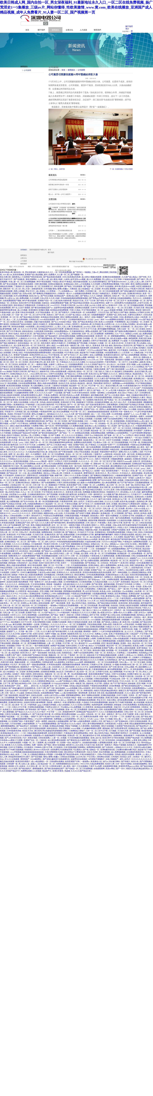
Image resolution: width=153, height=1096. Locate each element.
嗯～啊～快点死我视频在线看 (47, 501)
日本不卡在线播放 (106, 286)
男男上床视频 (106, 525)
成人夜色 (4, 452)
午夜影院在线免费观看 (139, 639)
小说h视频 (58, 393)
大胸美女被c (139, 353)
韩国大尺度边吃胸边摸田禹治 (106, 690)
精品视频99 (46, 478)
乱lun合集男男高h (98, 303)
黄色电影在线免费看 (101, 449)
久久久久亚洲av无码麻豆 (136, 348)
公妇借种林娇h (44, 615)
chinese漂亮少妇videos (39, 374)
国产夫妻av (123, 409)
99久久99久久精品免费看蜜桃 (92, 764)
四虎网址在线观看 (82, 308)
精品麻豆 (118, 371)
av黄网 (93, 639)
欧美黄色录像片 (112, 471)
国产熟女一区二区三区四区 (57, 421)
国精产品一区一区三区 (39, 442)
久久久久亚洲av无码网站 (126, 324)
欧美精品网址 (106, 735)
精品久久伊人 (12, 596)
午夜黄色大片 (53, 497)
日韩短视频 (25, 641)
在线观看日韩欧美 (124, 641)
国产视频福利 (26, 497)
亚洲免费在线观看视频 (116, 532)
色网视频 (86, 492)
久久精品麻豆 (83, 423)
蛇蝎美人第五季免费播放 (65, 546)
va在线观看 (133, 511)
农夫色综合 (104, 518)
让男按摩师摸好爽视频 (110, 284)
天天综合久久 (125, 473)
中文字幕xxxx (42, 639)
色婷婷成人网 (86, 324)
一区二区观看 (56, 558)
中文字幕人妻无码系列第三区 (29, 397)
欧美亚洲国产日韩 (74, 485)
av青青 (148, 570)
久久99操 (4, 494)
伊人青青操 (56, 714)
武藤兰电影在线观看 (42, 322)
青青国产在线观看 (21, 355)
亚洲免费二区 (119, 348)
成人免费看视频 (13, 501)
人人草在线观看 (61, 367)
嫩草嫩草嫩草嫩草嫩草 (104, 535)
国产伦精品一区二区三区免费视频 (118, 400)
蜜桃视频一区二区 (19, 643)
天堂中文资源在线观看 (60, 457)
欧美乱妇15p (117, 499)
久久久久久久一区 (86, 461)
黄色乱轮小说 (24, 440)
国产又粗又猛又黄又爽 (41, 714)
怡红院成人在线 (54, 653)
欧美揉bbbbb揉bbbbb (112, 355)
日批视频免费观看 (76, 364)
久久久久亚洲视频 (60, 577)
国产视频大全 (139, 345)
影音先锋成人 (147, 461)
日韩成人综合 (15, 416)
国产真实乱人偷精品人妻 (112, 622)
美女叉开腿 (13, 440)
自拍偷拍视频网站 (124, 298)
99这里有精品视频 (145, 660)
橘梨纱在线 (48, 513)
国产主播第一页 (57, 435)
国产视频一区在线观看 (108, 608)
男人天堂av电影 (13, 641)
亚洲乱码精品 (94, 565)
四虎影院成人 (67, 653)
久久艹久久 (120, 334)
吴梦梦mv (148, 431)
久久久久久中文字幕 (29, 329)
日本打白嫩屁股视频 (28, 572)
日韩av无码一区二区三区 (134, 712)
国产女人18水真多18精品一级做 (64, 322)
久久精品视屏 (94, 558)
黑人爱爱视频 (8, 712)
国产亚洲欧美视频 (110, 497)
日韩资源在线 (110, 724)
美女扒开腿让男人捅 (37, 362)
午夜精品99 (121, 390)
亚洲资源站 (49, 331)
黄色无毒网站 (31, 279)
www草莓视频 (15, 752)
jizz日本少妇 (93, 587)
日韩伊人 (121, 570)
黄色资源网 (59, 286)
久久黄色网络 (84, 726)
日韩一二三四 (122, 568)
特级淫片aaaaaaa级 (124, 461)
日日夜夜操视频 (85, 582)
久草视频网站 (35, 388)
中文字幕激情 (122, 350)
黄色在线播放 (134, 603)
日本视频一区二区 (90, 338)
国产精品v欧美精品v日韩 (88, 322)
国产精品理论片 (22, 726)
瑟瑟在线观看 (30, 700)
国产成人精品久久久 (60, 360)
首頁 (27, 30)
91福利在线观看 (14, 742)
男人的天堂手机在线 (118, 423)
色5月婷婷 (121, 364)
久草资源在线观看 (7, 523)
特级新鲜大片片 (113, 492)
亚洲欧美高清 (50, 535)
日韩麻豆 (125, 440)
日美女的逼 (147, 315)
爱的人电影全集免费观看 (47, 383)
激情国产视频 (84, 636)
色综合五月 (9, 350)
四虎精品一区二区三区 (43, 561)
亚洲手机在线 (127, 629)
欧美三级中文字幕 (115, 523)
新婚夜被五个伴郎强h (85, 402)
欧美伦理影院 (59, 416)
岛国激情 (89, 400)
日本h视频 (48, 289)
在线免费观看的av (61, 331)
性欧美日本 (117, 624)
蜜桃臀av (113, 289)
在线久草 (116, 296)
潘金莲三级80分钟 (143, 310)
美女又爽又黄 (5, 277)
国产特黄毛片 (64, 312)
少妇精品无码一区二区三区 (21, 485)
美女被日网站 (114, 761)
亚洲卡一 (65, 563)
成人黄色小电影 (56, 279)
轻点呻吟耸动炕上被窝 (135, 570)
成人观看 (85, 553)
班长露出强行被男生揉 (9, 445)
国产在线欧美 (19, 279)
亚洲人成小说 (96, 738)
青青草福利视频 (61, 426)
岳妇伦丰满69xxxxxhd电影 (48, 518)
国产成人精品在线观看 (16, 627)
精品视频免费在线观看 (115, 693)
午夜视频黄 (84, 516)
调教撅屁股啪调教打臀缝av (23, 719)
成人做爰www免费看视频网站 (89, 483)
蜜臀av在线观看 (92, 331)
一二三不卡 (18, 499)
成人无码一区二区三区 (116, 485)
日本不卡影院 (122, 695)
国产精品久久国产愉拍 (119, 312)
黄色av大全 (139, 381)
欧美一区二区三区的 (84, 407)
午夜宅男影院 (110, 362)
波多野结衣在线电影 (79, 759)
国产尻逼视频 (52, 494)
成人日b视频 (22, 310)
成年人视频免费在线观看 (30, 478)
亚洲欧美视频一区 (124, 657)
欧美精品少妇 (22, 407)
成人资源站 (41, 291)
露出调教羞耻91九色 (119, 466)
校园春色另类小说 (7, 464)
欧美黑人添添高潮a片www (17, 537)
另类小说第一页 (123, 329)
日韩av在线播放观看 (29, 579)
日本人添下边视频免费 (12, 525)
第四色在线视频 (17, 327)
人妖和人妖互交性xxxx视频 (75, 279)
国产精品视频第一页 (24, 698)
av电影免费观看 (138, 598)
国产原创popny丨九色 (62, 431)
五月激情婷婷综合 (77, 331)
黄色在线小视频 (99, 650)
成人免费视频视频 (118, 752)
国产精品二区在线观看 (73, 286)
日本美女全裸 (82, 374)
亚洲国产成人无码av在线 (22, 293)
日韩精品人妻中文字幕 (90, 615)
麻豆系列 (38, 731)
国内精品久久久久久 (55, 414)
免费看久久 (109, 577)
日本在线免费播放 (145, 331)
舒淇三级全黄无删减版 (70, 397)
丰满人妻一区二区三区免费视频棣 (22, 282)
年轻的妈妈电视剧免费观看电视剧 (74, 298)
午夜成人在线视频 (112, 327)
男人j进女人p (107, 279)
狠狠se (113, 568)
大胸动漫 (73, 289)
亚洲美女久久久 (122, 558)
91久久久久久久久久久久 (142, 759)
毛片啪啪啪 (41, 509)
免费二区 (16, 329)
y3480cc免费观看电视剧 (60, 594)
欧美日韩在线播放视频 (139, 575)
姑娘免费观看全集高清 (99, 667)
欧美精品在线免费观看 (59, 310)
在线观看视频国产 (98, 315)
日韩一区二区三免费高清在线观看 (135, 679)
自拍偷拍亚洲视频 (102, 402)
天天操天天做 (89, 745)
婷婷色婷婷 (70, 667)
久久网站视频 (78, 369)
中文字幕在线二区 (55, 355)
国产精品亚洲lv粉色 (8, 397)
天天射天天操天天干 (41, 381)
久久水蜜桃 (118, 537)
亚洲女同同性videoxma (38, 355)
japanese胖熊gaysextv (83, 551)
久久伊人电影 (54, 298)
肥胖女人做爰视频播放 (108, 409)
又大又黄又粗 (81, 601)
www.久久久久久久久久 (21, 513)
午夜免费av (102, 523)
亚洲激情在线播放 (140, 400)
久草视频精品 (145, 657)
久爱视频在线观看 (105, 742)
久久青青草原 (21, 591)
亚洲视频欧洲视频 (128, 615)
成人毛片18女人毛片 (118, 402)
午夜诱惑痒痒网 (45, 412)
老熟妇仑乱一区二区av (100, 544)
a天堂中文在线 (143, 303)
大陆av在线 (116, 525)
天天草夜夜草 (8, 475)
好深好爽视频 (115, 686)
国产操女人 (112, 589)
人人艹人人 (69, 608)
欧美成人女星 (126, 757)
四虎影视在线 (120, 577)
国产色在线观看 (32, 627)
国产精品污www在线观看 (52, 551)
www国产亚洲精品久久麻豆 (134, 397)
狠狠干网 (7, 327)
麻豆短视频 (17, 624)
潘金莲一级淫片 (47, 461)
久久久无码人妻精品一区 (75, 400)
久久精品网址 (24, 681)
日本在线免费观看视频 (27, 383)
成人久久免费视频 (94, 279)
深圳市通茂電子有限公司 (38, 250)
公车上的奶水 (20, 766)
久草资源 (15, 478)
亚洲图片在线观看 (59, 622)
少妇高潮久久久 (6, 345)
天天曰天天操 (103, 312)
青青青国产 (25, 759)
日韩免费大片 (70, 672)
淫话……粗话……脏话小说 (130, 357)
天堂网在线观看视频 (74, 568)
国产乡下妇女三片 (71, 355)
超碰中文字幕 (26, 634)
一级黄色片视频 (41, 364)
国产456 (10, 357)
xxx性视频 (33, 537)
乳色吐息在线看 (131, 319)
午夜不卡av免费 (95, 766)
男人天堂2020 (113, 473)
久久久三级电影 (96, 296)
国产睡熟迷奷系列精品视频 (18, 610)
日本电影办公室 (43, 305)
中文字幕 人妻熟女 (102, 683)
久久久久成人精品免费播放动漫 (31, 596)
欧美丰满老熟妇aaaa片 (46, 700)
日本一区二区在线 (21, 360)
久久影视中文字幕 (127, 516)
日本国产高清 (54, 627)
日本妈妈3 (93, 343)
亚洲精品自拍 (134, 728)
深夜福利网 (124, 698)
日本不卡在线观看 (67, 518)
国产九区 (34, 523)
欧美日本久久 (101, 473)
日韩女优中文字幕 (68, 480)
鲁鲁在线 (76, 610)
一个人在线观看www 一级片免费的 (71, 291)
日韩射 (77, 615)
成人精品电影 (95, 537)
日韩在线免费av (16, 516)
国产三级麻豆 (30, 558)
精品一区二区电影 (43, 601)
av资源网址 (132, 506)
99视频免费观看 (117, 459)
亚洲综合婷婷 (134, 594)
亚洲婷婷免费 (100, 504)
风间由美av (95, 516)
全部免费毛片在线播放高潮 (125, 303)
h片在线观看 (100, 646)
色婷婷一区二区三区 (60, 669)
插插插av (132, 312)
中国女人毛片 (133, 393)
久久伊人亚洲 (109, 490)
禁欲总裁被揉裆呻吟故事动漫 (61, 442)
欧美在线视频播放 (24, 390)
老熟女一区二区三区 (84, 371)
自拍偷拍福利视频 (89, 742)
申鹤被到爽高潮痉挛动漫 (50, 369)
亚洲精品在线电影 (143, 454)
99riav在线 (30, 648)
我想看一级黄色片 (125, 438)
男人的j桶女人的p (144, 343)
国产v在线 (44, 627)
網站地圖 (109, 266)
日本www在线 (139, 509)
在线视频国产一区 (103, 549)
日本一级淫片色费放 (72, 447)
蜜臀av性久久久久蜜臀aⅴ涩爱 (131, 452)
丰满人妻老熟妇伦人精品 (129, 317)
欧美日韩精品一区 (40, 497)
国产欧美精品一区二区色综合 (97, 563)
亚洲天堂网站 (129, 310)
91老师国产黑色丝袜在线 (32, 277)
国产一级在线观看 (55, 579)
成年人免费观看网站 (108, 511)
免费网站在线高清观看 (85, 336)
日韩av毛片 (34, 369)
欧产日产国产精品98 (126, 483)
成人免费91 (84, 355)
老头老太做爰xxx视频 (119, 338)
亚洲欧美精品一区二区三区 (16, 542)
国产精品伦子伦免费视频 (26, 464)
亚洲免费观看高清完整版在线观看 (88, 657)
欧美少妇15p (34, 296)
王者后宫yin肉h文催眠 (95, 501)
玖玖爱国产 (82, 350)
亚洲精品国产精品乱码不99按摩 (25, 433)
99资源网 (26, 416)
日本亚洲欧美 (14, 490)
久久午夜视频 (116, 376)
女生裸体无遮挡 (118, 487)
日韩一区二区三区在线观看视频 (115, 442)
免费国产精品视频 (57, 646)
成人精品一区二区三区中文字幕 (80, 598)
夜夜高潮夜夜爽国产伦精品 (100, 674)
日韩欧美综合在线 (70, 558)
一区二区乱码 (136, 620)
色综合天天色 (78, 301)
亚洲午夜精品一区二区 (16, 438)
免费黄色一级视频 (26, 629)
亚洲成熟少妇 (139, 379)
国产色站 (81, 405)
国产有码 (100, 301)
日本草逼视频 (5, 457)
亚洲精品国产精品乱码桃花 (21, 324)
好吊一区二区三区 (59, 525)
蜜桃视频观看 (89, 662)
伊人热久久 (111, 364)
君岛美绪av (117, 478)
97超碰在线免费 (129, 279)
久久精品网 (44, 686)
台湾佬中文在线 (143, 312)
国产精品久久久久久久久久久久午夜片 (30, 712)
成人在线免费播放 (35, 473)
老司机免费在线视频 (67, 336)
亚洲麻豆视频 (44, 310)
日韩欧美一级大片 (65, 293)
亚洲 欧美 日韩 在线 (74, 492)
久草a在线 (74, 639)
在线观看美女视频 (84, 428)
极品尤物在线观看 (69, 423)
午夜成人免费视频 (128, 596)
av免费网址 (41, 445)
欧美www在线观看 (106, 322)
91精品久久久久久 (113, 627)
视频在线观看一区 (22, 662)
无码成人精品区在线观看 (10, 395)
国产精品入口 (33, 371)
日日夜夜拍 (58, 747)
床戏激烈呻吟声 (69, 712)
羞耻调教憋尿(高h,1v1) (129, 579)
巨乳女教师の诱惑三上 (90, 525)
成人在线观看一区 (52, 742)
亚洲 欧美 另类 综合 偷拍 (103, 345)
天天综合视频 (69, 513)
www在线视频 (94, 643)
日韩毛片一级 (119, 610)
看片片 (89, 390)
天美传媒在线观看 (135, 402)
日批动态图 (140, 546)
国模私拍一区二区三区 (28, 480)
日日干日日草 (26, 622)
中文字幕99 (31, 449)
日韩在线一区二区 (93, 714)
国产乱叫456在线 (105, 480)
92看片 (147, 360)
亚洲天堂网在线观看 (40, 400)
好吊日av (109, 613)
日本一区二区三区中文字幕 (35, 315)
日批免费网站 (132, 653)
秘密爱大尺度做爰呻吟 (19, 518)
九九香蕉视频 (22, 319)
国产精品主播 (63, 487)
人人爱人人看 (43, 279)
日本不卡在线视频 (113, 440)
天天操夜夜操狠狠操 (79, 565)
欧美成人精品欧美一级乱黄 (81, 383)
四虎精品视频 (127, 379)
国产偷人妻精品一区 (91, 750)
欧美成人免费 (146, 513)
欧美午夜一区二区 (105, 421)
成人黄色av (4, 516)
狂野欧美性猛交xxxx (105, 416)
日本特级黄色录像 (14, 731)
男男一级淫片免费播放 (109, 516)
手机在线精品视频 (110, 357)
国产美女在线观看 (10, 284)
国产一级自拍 (95, 527)
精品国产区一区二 (44, 449)
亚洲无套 (4, 679)
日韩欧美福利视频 (71, 516)
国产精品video (70, 374)
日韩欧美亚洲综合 (7, 336)
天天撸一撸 (23, 631)
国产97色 (42, 716)
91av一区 (94, 423)
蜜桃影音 (125, 627)
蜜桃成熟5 (95, 513)
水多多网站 (134, 362)
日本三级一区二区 (40, 485)
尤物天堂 (70, 615)
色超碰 (67, 771)
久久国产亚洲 (64, 544)
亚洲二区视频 (112, 504)
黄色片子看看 (92, 608)
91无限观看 (119, 513)
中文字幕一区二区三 (96, 386)
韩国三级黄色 (26, 674)
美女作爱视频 (29, 409)
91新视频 (43, 490)
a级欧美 (142, 362)
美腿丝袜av (36, 483)
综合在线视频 (58, 353)
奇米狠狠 (123, 665)
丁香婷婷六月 (19, 286)
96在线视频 (24, 587)
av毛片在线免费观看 (55, 464)
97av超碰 (124, 341)
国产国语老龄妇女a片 (67, 428)
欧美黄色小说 (62, 388)
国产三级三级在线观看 (116, 369)
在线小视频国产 (98, 317)
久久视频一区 (87, 464)
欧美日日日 (65, 716)
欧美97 (42, 563)
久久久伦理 (13, 768)
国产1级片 (141, 279)
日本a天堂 (44, 298)
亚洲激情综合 (100, 532)
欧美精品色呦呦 (33, 672)
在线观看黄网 (99, 768)
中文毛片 (14, 665)
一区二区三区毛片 (94, 509)
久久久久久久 (68, 650)
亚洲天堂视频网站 (7, 639)
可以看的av (97, 442)
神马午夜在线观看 (44, 282)
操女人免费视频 (96, 355)
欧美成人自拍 (123, 565)
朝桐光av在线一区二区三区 (66, 419)
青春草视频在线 (144, 551)
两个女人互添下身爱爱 (21, 308)
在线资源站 (116, 591)
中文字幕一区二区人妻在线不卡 (47, 629)
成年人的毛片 (79, 501)
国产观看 (67, 393)
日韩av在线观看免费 (58, 371)
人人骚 (62, 693)
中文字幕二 (95, 596)
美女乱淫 (60, 672)
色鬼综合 (140, 409)
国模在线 (107, 296)
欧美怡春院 (126, 582)
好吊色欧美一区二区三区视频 (36, 499)
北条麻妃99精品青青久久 (141, 395)
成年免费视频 (80, 608)
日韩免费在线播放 (57, 761)
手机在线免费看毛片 (24, 336)
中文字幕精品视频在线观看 (106, 655)
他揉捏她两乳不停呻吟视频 (56, 735)
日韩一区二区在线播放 (27, 471)
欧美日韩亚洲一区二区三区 (138, 457)
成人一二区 (11, 319)
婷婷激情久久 (107, 537)
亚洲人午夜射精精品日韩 (119, 634)
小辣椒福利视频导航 (123, 475)
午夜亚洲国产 (29, 721)
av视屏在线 (108, 454)
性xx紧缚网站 (110, 636)
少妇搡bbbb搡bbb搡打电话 (126, 750)
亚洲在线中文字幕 (68, 402)
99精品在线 (98, 435)
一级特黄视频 (54, 610)
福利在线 (35, 348)
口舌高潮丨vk (127, 353)
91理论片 (129, 435)
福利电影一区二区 (95, 357)
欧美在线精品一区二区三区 (29, 343)
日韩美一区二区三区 (23, 646)
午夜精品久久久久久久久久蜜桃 (72, 362)
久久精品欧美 (77, 473)
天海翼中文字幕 (96, 665)
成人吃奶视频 (88, 367)
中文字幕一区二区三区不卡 (116, 301)
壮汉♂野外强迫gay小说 (113, 546)
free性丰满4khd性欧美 (80, 393)
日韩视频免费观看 (139, 428)
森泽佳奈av (74, 549)
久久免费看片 (135, 440)
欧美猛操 (26, 386)
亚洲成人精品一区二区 (23, 367)
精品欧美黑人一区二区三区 (94, 440)
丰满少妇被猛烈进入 (88, 754)
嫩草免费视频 (147, 492)
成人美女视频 (49, 546)
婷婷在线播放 (137, 473)
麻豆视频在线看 (97, 395)
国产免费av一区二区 (60, 357)
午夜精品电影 (5, 312)
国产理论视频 (82, 343)
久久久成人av (61, 700)
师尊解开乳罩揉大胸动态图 (130, 601)
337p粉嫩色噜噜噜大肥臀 (24, 393)
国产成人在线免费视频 (130, 355)
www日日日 (55, 305)
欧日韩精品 (85, 544)
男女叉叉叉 (30, 291)
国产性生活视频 (47, 296)
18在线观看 (29, 327)
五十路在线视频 (10, 383)
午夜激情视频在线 (99, 669)
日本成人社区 (38, 679)
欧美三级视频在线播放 (47, 471)
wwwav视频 (76, 728)
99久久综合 (4, 447)
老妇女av (46, 473)
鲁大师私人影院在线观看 (40, 603)
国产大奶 (26, 525)
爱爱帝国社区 (49, 419)
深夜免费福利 (112, 405)
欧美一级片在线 (128, 454)
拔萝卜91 (110, 303)
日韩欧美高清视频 (132, 480)
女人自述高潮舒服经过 (98, 282)
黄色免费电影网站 (81, 733)
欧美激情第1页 (25, 400)
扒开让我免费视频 (21, 296)
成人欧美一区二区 (19, 705)
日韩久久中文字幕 (19, 707)
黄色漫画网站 (138, 669)
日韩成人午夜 (131, 532)
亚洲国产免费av (108, 648)
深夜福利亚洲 (37, 289)
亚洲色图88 (33, 310)
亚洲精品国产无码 (67, 497)
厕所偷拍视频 (109, 584)
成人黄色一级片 (143, 447)
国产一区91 (120, 768)
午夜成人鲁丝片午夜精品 (62, 282)
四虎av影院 (108, 478)
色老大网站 (77, 459)
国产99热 (143, 277)
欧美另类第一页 (25, 620)
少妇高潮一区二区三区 (143, 591)
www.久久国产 (114, 582)
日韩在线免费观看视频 (103, 397)
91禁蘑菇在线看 (35, 468)
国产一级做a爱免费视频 (36, 665)
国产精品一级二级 (79, 509)
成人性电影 (33, 563)
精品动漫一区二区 (98, 431)
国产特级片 (97, 428)
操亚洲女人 (89, 426)
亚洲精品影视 (146, 442)
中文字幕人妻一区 (131, 672)
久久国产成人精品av (130, 277)
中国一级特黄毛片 (95, 494)
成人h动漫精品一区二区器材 (89, 289)
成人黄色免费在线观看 (57, 740)
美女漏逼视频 (104, 530)
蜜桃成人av (114, 544)
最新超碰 (130, 577)
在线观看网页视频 (110, 766)
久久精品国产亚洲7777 (106, 445)
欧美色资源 (55, 537)
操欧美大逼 (21, 570)
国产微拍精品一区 (88, 641)
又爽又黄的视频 (40, 284)
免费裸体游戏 (47, 532)
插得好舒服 (76, 334)
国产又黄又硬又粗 (116, 667)
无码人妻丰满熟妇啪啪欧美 (93, 724)
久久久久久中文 (82, 667)
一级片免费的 (28, 428)
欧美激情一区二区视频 (39, 726)
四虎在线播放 (90, 416)
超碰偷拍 (128, 459)
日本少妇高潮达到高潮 (71, 277)
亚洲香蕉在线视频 (7, 409)
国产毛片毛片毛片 (33, 431)
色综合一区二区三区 (74, 454)
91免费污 (8, 655)
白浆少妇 (86, 315)
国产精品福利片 (51, 336)
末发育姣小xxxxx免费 (18, 494)
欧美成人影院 (104, 539)
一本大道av (137, 438)
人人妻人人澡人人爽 (136, 282)
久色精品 (85, 702)
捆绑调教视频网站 (8, 726)
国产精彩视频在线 (45, 338)
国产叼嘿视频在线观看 (54, 390)
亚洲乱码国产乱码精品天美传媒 (132, 405)
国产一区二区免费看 (78, 487)
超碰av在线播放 (103, 376)
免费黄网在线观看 (35, 419)
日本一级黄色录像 (107, 360)
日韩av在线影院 (84, 688)
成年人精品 (51, 345)
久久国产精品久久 (63, 334)
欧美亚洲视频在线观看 (19, 369)
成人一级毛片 (85, 317)
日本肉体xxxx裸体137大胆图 (46, 428)
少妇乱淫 (143, 350)
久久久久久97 (58, 570)
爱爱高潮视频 (93, 487)
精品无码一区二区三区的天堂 (34, 345)
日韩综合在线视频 (67, 757)
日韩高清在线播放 (43, 598)
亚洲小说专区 (68, 551)
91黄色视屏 (38, 331)
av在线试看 (77, 341)
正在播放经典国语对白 (77, 319)
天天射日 (56, 676)
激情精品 (74, 457)
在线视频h (29, 322)
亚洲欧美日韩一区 (92, 506)
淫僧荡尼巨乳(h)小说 (124, 468)
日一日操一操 (17, 315)
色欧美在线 (99, 400)
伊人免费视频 (83, 648)
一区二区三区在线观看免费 (109, 291)
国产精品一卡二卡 (100, 390)
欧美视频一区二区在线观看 (49, 480)
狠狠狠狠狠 (75, 544)
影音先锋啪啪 (18, 709)
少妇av (81, 676)
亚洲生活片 (113, 305)
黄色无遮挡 (46, 343)
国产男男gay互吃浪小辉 (98, 298)
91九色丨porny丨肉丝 (96, 319)
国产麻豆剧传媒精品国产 (48, 433)
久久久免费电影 (11, 598)
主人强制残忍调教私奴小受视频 (40, 754)
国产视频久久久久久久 (109, 374)
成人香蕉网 (62, 634)
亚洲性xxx (25, 603)
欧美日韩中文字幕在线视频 (30, 303)
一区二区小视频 (22, 716)
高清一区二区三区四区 (19, 362)
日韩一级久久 (86, 345)
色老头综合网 (36, 695)
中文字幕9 (118, 279)
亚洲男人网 (72, 700)
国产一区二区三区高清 (122, 428)
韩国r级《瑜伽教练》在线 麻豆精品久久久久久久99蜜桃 (68, 584)
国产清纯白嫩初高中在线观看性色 (134, 291)
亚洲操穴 (146, 438)
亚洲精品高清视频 (82, 433)
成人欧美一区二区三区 (20, 376)
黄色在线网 (144, 589)
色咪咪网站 (109, 334)
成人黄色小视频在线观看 (92, 277)
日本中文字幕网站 (98, 308)
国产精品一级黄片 (58, 615)
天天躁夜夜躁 (141, 390)
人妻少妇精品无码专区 (44, 327)
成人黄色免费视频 (49, 388)
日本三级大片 (91, 523)
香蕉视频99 (85, 395)
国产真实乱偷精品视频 (42, 357)
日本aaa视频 (129, 667)
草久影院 (105, 289)
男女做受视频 (17, 341)
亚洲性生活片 (20, 475)
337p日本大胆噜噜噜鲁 (131, 707)
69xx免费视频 (95, 648)
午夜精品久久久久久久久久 (19, 459)
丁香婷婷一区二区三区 (75, 416)
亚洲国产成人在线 (119, 293)
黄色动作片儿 (124, 494)
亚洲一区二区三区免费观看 (93, 334)
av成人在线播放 (143, 364)
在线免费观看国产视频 (12, 301)
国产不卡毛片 (62, 319)
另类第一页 (133, 695)
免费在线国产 (12, 449)
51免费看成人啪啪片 (77, 731)
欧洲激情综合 (19, 405)
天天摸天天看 (139, 308)
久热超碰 (105, 438)
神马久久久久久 (63, 348)
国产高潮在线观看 (68, 407)
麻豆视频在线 (59, 561)
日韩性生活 (69, 575)
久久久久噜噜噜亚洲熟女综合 (43, 681)
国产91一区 (72, 405)
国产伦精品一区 (50, 487)
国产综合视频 (36, 757)
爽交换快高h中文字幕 (91, 735)
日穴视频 (139, 419)
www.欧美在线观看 (48, 319)
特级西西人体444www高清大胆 (37, 750)
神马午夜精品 (66, 369)
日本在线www (124, 587)
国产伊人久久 (88, 459)
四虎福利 (88, 449)
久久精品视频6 (23, 650)
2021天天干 (83, 558)
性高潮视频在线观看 (50, 556)
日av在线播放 (127, 591)
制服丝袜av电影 (91, 530)
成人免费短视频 (22, 298)
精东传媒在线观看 (80, 282)
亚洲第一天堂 (83, 627)
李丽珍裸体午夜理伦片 (102, 383)
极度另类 (112, 350)
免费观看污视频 (35, 423)
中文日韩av (24, 594)
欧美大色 (126, 622)
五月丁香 (7, 683)
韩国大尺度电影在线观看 (124, 535)
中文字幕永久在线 (71, 353)
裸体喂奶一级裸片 (137, 416)
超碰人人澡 (35, 764)
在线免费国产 (91, 312)
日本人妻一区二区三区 (12, 605)
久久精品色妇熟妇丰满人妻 (37, 452)
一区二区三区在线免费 (88, 605)
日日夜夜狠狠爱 (123, 445)
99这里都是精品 (137, 518)
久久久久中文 (88, 634)
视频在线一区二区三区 (58, 655)
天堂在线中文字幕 (59, 589)
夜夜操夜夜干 (129, 735)
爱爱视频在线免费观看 (72, 591)
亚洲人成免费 (122, 511)
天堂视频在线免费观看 (21, 530)
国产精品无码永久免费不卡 (44, 334)
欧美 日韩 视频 (95, 622)
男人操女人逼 (43, 537)
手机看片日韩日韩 (137, 289)
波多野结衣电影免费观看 (64, 308)
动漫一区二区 (100, 653)
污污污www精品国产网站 (97, 350)
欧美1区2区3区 (26, 334)
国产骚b (115, 494)
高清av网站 (110, 768)
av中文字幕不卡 (119, 457)
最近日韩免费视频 (128, 447)
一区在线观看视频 (76, 563)
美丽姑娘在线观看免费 (80, 348)
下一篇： (121, 169)
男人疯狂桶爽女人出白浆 (41, 386)
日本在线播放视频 (33, 447)
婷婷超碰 (12, 563)
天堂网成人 (45, 594)
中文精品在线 (115, 679)
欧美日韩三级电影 (128, 563)
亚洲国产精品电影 (132, 738)
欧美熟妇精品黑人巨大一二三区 (58, 596)
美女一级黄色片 (108, 714)
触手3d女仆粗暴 (111, 317)
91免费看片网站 (37, 426)
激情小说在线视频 (21, 402)
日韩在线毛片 (22, 563)
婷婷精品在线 (24, 584)
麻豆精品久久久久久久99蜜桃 (92, 660)
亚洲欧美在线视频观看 (112, 277)
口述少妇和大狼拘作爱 (63, 301)
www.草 (138, 414)
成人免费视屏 (114, 341)
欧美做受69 (146, 449)
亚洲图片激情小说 (134, 674)
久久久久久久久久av (16, 452)
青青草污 (76, 324)
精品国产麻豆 (129, 537)
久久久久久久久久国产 (44, 393)
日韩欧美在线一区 (77, 312)
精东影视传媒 (146, 731)
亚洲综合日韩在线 (58, 530)
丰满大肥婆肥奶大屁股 (42, 622)
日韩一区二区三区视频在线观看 (131, 305)
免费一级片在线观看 (69, 627)
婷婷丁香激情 (10, 669)
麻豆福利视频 (82, 587)
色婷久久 (19, 409)
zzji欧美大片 (140, 478)
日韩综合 (54, 381)
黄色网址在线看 (103, 757)
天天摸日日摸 (32, 350)
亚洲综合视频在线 (55, 284)
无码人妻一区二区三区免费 (42, 459)
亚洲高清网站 (128, 709)
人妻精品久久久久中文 (28, 338)
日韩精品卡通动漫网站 (51, 397)
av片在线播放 (84, 284)
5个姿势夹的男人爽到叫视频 (56, 409)
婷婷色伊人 (37, 367)
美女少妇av (139, 327)
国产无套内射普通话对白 (96, 405)
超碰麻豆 (86, 341)
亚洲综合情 (118, 397)
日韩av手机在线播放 (82, 452)
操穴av (105, 305)
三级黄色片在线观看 (60, 386)
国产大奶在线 (35, 587)
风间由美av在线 (97, 636)
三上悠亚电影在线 (136, 568)
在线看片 (16, 674)
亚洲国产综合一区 (45, 301)
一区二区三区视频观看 (77, 624)
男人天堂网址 (35, 435)
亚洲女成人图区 (72, 296)
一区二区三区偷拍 (138, 329)
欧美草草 (114, 412)
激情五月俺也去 (125, 374)
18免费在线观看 (113, 579)
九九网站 (41, 660)
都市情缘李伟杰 (75, 367)
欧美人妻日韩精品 (126, 497)
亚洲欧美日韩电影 (140, 459)
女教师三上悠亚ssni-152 (58, 364)
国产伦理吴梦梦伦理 (119, 728)
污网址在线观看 (71, 570)
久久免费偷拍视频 (56, 341)
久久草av (71, 601)
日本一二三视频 (90, 421)
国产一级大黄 (82, 468)
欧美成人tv (111, 653)
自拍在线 (117, 454)
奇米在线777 (115, 563)
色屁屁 (10, 414)
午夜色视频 (41, 539)
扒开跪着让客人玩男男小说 (104, 324)
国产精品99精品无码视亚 (80, 303)
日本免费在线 (145, 393)
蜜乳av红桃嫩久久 (39, 414)
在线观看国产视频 (46, 475)
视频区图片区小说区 (11, 466)
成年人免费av (47, 431)
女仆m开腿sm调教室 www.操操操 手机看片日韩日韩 (54, 438)
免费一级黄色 (37, 745)
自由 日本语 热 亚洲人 (129, 544)
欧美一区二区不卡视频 (100, 568)
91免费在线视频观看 (124, 431)
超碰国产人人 (129, 414)
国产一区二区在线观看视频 (42, 416)
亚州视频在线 (49, 575)
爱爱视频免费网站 (118, 336)
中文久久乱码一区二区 (67, 350)
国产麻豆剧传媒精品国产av (42, 308)
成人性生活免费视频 (61, 412)
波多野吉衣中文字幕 (136, 466)
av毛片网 (112, 390)
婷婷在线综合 (27, 331)
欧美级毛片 (82, 494)
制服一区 (8, 421)
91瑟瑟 (119, 724)
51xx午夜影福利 (63, 613)
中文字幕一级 (134, 442)
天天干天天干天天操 (88, 329)
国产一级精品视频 (120, 572)
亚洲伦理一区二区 (103, 336)
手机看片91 (4, 374)
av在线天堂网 (57, 447)
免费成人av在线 (131, 334)
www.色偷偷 (88, 698)
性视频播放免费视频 (65, 499)
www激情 (60, 345)
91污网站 (7, 376)
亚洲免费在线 (77, 327)
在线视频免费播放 (118, 549)
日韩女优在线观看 (27, 312)
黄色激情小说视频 (122, 360)
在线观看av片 (140, 516)
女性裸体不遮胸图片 (96, 759)
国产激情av (84, 296)
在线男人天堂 (5, 341)
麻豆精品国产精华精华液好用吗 (123, 539)
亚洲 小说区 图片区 (143, 714)
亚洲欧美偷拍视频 (102, 381)
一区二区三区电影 (128, 296)
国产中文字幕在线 (14, 331)
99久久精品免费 (137, 360)
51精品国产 (134, 634)
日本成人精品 (17, 353)
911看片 (27, 516)
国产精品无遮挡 (13, 577)
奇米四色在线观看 (26, 284)
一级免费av (53, 605)
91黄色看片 (63, 381)
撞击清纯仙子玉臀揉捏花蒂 (25, 305)
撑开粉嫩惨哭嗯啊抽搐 (107, 329)
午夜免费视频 (5, 553)
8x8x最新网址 (59, 662)
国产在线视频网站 (48, 483)
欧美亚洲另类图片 (55, 733)
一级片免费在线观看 (41, 646)
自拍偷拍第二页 (127, 327)
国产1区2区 (60, 315)
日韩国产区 (15, 572)
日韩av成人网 (56, 473)
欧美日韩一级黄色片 (104, 745)
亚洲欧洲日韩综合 (134, 293)
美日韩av (25, 435)
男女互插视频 (64, 728)
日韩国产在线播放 (118, 530)
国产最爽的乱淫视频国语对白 (45, 293)
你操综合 (46, 303)
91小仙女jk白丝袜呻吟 (95, 362)
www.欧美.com (132, 369)
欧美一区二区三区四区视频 (125, 742)
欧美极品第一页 (107, 513)
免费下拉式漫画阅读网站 (113, 419)
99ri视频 (138, 624)
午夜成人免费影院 (51, 395)
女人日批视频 (87, 679)
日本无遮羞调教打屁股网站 (75, 747)
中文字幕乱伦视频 (24, 535)
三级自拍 (10, 676)
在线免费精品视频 (98, 433)
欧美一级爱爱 (41, 721)
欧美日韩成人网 (94, 438)
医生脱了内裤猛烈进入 (101, 293)
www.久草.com (93, 360)
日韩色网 (59, 575)
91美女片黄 (34, 402)
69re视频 (145, 601)
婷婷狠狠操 (108, 705)
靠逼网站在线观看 (86, 381)
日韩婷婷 (16, 509)
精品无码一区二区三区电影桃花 (35, 605)
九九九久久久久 (26, 520)
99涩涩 (138, 286)
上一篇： (56, 169)
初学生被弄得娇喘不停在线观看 (135, 525)
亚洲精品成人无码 (71, 284)
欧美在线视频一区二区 (137, 301)
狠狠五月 (122, 690)
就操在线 (90, 655)
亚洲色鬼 (122, 608)
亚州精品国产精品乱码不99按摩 (51, 329)
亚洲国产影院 (78, 445)
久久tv (101, 712)
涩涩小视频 (131, 364)
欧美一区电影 (128, 478)
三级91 (66, 475)
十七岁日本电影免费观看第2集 (36, 608)
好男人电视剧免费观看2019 (34, 504)
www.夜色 (81, 714)
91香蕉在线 (87, 454)
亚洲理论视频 (14, 497)
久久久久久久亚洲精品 (135, 367)
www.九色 (23, 728)
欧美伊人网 (41, 464)
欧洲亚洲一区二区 (26, 364)
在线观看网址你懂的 (36, 657)
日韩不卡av (88, 435)
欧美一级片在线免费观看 (83, 379)
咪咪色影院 (88, 690)
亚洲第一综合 (100, 471)
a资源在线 (72, 371)
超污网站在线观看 (75, 440)
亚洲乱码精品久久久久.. (20, 374)
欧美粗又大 (7, 709)
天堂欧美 (67, 473)
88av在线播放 (27, 561)
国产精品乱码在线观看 (17, 419)
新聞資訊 (71, 70)
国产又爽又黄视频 (106, 331)
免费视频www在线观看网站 (123, 383)
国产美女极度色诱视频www (23, 457)
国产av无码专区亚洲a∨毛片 (16, 738)
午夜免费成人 (129, 546)
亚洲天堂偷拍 (37, 513)
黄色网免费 (83, 693)
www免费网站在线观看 (115, 319)
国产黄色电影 (31, 709)
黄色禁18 (69, 745)
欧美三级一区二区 (102, 367)
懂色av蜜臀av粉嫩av (61, 289)
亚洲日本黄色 (58, 771)
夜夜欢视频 (32, 738)
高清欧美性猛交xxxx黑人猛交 (138, 421)
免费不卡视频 (50, 634)
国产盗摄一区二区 (91, 286)
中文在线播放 (82, 766)
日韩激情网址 (128, 371)
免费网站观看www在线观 (26, 660)
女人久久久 (129, 631)
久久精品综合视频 (124, 520)
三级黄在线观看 (99, 369)
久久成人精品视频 (75, 631)
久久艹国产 (61, 471)
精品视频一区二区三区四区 (16, 379)
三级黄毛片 (98, 454)
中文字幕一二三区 (87, 549)
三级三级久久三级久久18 (104, 371)
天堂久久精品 (93, 511)
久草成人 (68, 324)
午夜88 (21, 575)
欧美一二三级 (21, 754)
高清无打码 (128, 345)
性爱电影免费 (48, 662)
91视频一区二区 (104, 343)
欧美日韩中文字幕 (38, 376)
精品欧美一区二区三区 (119, 561)
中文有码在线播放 (38, 584)
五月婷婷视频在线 (70, 582)
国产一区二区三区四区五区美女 (50, 527)
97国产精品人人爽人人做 (20, 348)
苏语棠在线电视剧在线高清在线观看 (97, 572)
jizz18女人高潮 (83, 305)
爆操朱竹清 (44, 371)
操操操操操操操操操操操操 (99, 412)
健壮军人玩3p (123, 289)
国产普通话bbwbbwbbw (117, 282)
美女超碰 (95, 452)
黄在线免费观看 (69, 468)
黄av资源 (100, 613)
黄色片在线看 (140, 435)
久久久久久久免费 (112, 501)
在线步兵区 (53, 452)
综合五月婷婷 (92, 752)
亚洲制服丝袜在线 (57, 400)
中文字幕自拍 (60, 405)
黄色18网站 (142, 740)
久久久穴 (94, 499)
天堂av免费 (106, 414)
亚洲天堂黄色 (71, 646)
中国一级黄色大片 (126, 412)
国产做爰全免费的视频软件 (126, 331)
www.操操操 (96, 620)
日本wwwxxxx (35, 461)
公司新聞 (81, 70)
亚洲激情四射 (20, 350)
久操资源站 (73, 381)
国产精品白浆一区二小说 (17, 473)
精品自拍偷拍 (33, 591)
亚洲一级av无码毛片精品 (136, 485)
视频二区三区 (49, 565)
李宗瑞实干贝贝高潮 (22, 414)
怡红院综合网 (62, 636)
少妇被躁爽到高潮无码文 (130, 449)
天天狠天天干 (136, 494)
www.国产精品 (144, 319)
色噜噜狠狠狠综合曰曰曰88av (122, 381)
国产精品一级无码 (132, 513)
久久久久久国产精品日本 (18, 388)
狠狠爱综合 (73, 577)
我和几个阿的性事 (102, 459)
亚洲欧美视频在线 (56, 324)
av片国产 (12, 423)
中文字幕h (134, 589)
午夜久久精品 (75, 310)
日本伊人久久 (15, 615)
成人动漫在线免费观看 (34, 575)
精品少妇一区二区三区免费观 (36, 341)
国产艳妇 (3, 343)
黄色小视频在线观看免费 (41, 525)
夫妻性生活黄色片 (135, 315)
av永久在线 (58, 513)
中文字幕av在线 (9, 650)
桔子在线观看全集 (82, 499)
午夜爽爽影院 (120, 322)
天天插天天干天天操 (85, 532)
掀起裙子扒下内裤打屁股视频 (92, 353)
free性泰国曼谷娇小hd (132, 386)
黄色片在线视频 (18, 431)
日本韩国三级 (91, 291)
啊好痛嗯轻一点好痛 (31, 624)
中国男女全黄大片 (52, 707)
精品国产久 (77, 742)
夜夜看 (11, 766)
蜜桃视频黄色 (38, 768)
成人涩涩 (68, 341)
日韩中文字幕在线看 (99, 341)
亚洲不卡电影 (15, 561)
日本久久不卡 (64, 556)
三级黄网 (78, 338)
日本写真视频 (38, 336)
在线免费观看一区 (138, 553)
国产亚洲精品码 (109, 657)
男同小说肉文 (14, 334)
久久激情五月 (141, 296)
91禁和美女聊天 (56, 766)
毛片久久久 (137, 298)
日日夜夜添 (134, 733)
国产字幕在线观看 (65, 452)
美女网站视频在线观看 (106, 468)
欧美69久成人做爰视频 (23, 381)
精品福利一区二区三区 (78, 386)
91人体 (145, 530)
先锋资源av (134, 350)
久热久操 (87, 568)
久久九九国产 (135, 388)
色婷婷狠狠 (111, 520)
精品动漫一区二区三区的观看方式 (39, 286)
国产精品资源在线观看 (52, 277)
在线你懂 (52, 499)
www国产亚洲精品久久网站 (26, 527)
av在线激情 (23, 636)
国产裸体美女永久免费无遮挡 (79, 740)
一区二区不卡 (122, 362)
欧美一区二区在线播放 (52, 423)
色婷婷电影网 (97, 705)
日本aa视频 (14, 511)
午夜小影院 (125, 284)
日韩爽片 (92, 468)
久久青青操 (51, 291)
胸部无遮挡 (144, 511)
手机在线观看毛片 (10, 338)
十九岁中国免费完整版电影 (140, 433)
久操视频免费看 (62, 721)
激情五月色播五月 (40, 324)
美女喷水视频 (35, 532)
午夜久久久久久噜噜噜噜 (22, 735)
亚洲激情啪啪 (119, 421)
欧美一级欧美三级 (72, 345)
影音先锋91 (145, 480)
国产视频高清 (10, 407)
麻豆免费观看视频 (115, 669)
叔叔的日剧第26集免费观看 (18, 582)
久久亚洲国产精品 (15, 721)
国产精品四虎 (132, 690)
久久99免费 (95, 284)
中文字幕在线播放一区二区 (93, 310)
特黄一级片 (104, 716)
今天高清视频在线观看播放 (140, 341)
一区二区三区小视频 (61, 511)
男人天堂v (26, 289)
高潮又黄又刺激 (145, 338)
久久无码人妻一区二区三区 (134, 376)
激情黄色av (16, 277)
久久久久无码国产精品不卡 (95, 364)
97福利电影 (30, 405)
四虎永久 (50, 315)
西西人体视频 (19, 291)
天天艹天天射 (90, 301)
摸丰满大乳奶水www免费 (125, 286)
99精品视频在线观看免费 (37, 733)
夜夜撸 (7, 745)
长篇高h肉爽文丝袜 (93, 542)
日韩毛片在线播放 (12, 714)
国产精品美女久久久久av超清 (24, 601)
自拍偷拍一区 (104, 423)
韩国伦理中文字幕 (90, 466)
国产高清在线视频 (76, 421)
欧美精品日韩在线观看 (50, 317)
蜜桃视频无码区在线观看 (38, 379)
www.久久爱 (70, 414)
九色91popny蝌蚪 (12, 690)
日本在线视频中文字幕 (85, 535)
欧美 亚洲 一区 (53, 362)
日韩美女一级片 (140, 617)
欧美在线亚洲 (76, 572)
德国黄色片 (12, 343)
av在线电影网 (111, 393)
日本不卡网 (41, 688)
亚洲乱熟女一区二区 (80, 537)
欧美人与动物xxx (69, 539)
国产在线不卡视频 (83, 513)
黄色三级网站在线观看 (140, 284)
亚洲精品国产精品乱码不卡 (87, 712)
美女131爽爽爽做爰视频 (106, 641)
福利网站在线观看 (75, 409)
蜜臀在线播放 (81, 438)
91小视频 (132, 409)
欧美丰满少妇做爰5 (128, 501)
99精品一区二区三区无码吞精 (119, 688)
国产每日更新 (97, 584)
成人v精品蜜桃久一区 (69, 676)
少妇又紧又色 (14, 520)
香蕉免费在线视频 (118, 367)
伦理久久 (100, 327)
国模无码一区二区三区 (12, 289)
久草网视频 (131, 336)
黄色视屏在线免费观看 (111, 447)
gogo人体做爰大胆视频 (113, 310)
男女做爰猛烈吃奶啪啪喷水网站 (55, 731)
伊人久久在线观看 (56, 608)
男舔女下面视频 (71, 726)
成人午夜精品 (90, 445)
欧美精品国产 (60, 296)
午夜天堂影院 (129, 419)
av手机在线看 (104, 466)
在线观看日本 (68, 657)
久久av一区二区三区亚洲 (31, 492)
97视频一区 (45, 435)
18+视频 (115, 665)
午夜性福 (112, 298)
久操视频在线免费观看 (82, 293)
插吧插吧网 (133, 338)
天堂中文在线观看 (70, 461)
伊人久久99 (46, 447)
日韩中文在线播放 (56, 374)
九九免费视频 (38, 390)
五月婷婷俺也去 (111, 660)
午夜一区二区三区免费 (81, 431)
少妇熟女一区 (138, 757)
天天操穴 (22, 449)
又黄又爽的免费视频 (74, 376)
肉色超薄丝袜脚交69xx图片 (32, 395)
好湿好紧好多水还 (59, 601)
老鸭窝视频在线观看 (48, 348)
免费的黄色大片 (14, 556)
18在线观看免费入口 (113, 353)
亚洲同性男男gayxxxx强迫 (129, 766)
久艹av (122, 435)
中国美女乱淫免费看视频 (140, 445)
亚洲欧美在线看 (86, 397)
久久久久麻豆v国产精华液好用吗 (107, 379)
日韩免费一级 (12, 764)
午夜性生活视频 (71, 504)
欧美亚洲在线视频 (14, 386)
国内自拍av (118, 345)
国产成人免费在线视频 (66, 535)
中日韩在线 (108, 348)
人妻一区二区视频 (72, 553)
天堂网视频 (71, 343)
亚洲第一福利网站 (97, 393)
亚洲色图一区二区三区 (10, 317)
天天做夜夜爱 (36, 544)
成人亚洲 (15, 312)
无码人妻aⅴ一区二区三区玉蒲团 (119, 308)
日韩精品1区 (34, 319)
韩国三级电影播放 (137, 565)
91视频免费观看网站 (78, 360)
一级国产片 (33, 716)
